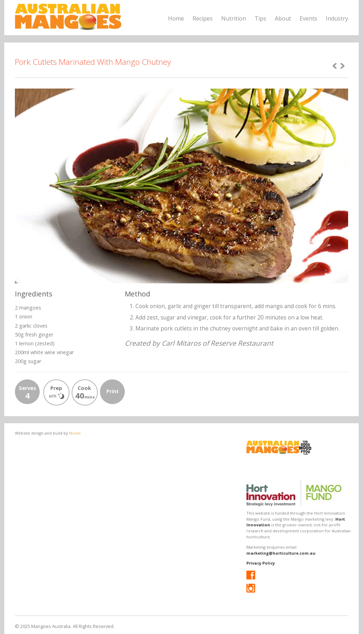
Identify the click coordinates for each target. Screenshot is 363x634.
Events (308, 18)
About (283, 18)
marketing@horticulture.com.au (280, 553)
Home (176, 18)
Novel (74, 433)
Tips (260, 18)
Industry (337, 18)
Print (112, 391)
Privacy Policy (260, 563)
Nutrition (233, 18)
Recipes (202, 18)
